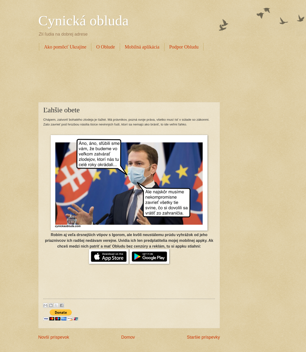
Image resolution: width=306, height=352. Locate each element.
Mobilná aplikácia (142, 46)
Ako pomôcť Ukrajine (65, 46)
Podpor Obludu (184, 46)
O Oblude (105, 46)
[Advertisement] (125, 76)
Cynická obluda (83, 20)
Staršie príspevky (203, 337)
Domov (128, 337)
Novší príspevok (53, 337)
